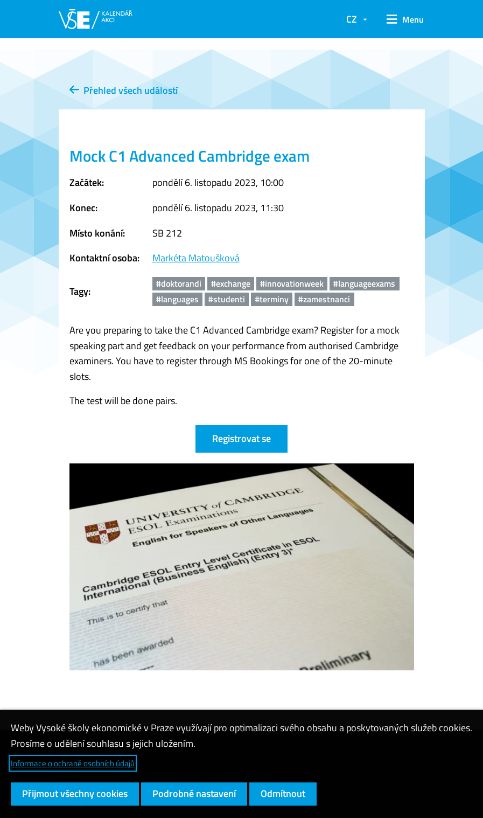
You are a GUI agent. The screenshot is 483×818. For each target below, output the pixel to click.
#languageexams (364, 283)
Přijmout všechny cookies (75, 793)
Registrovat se (241, 438)
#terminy (272, 299)
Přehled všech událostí (123, 90)
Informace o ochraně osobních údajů (73, 763)
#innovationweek (292, 283)
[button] (401, 19)
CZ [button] (351, 19)
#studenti (226, 299)
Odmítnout (283, 793)
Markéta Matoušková (196, 258)
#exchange (230, 283)
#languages (177, 299)
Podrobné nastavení (194, 793)
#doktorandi (178, 283)
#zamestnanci (324, 299)
